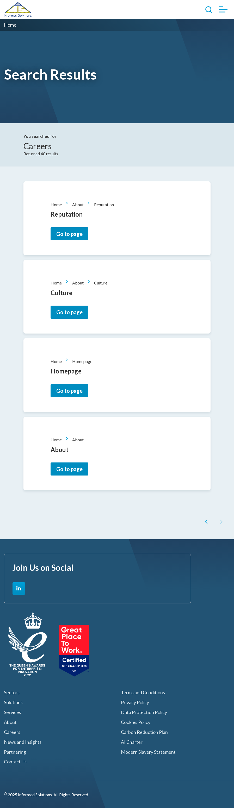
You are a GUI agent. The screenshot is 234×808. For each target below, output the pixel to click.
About (78, 204)
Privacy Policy (135, 702)
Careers (12, 732)
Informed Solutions (18, 9)
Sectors (12, 692)
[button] (207, 522)
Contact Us (15, 761)
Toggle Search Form (208, 9)
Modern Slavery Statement (148, 752)
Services (12, 712)
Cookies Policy (135, 722)
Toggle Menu (223, 9)
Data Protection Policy (144, 712)
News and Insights (22, 742)
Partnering (15, 752)
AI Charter (132, 742)
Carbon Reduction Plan (144, 732)
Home (56, 204)
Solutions (13, 702)
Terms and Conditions (143, 692)
